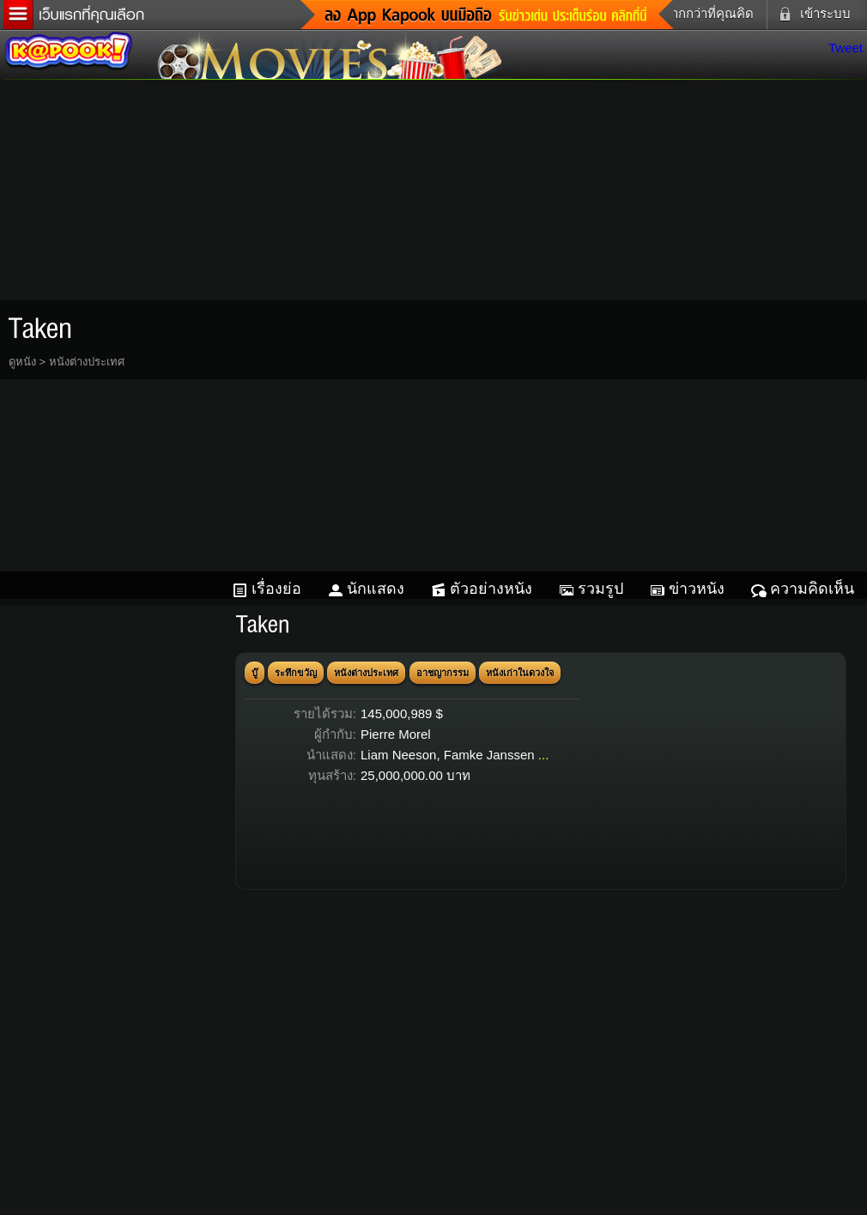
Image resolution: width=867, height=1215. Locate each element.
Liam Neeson (398, 754)
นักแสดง (375, 588)
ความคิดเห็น (812, 588)
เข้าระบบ (811, 13)
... (543, 754)
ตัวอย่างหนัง (491, 588)
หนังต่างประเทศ (86, 361)
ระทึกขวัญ (296, 673)
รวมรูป (600, 588)
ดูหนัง (22, 361)
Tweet (845, 47)
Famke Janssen (489, 754)
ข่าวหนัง (697, 588)
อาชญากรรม (442, 673)
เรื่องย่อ (276, 588)
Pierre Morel (396, 734)
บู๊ (255, 673)
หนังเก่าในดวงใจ (520, 673)
